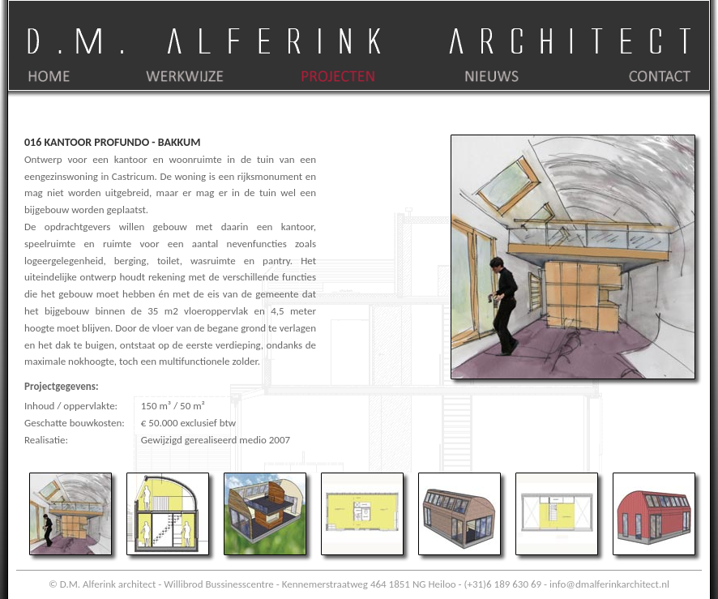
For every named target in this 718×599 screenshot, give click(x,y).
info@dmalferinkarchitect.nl (609, 584)
